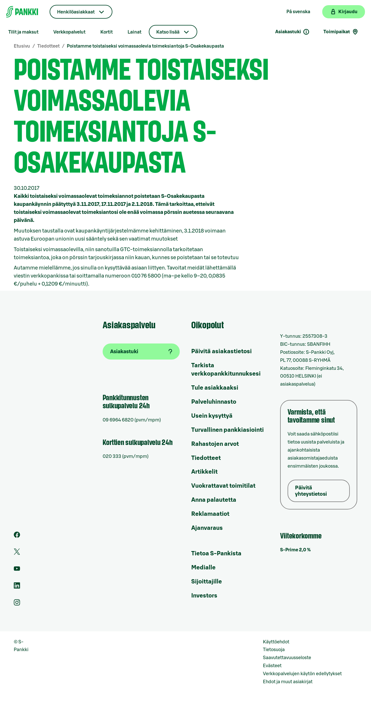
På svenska (298, 11)
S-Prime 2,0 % (295, 550)
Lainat (134, 32)
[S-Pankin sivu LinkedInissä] (17, 587)
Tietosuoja (274, 649)
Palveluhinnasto (213, 402)
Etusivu (22, 46)
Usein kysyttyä (212, 416)
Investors (204, 596)
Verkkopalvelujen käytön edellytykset (302, 673)
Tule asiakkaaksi (214, 388)
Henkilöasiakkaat (76, 12)
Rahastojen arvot (215, 444)
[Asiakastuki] (141, 351)
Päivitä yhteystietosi (311, 491)
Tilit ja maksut (23, 32)
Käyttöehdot (276, 642)
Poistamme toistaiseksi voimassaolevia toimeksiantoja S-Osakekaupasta (145, 46)
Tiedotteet (48, 46)
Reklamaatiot (210, 514)
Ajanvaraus (207, 528)
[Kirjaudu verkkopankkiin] (343, 11)
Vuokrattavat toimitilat (223, 486)
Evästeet (272, 665)
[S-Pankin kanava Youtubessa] (17, 570)
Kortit (106, 32)
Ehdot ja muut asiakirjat (288, 681)
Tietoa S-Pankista (216, 553)
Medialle (203, 568)
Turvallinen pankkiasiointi (227, 430)
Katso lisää (167, 32)
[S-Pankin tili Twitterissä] (17, 553)
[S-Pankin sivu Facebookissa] (17, 536)
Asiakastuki (292, 31)
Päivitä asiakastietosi (221, 351)
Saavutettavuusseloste (287, 657)
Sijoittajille (206, 582)
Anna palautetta (213, 500)
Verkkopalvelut (69, 32)
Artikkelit (204, 472)
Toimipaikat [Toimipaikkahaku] (341, 31)
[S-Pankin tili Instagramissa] (17, 604)
